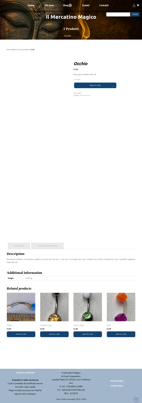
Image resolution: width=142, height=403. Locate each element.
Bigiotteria (14, 49)
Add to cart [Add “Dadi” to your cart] (121, 334)
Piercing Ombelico (24, 49)
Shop (67, 5)
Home (31, 5)
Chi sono (49, 5)
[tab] (19, 246)
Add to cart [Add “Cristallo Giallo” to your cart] (54, 334)
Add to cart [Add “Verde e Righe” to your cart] (87, 334)
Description (19, 246)
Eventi (85, 5)
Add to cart (95, 85)
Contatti (104, 5)
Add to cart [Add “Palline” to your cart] (21, 334)
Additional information (47, 246)
